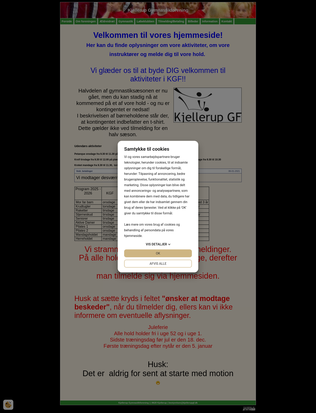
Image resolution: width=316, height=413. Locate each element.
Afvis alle (158, 264)
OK (158, 253)
